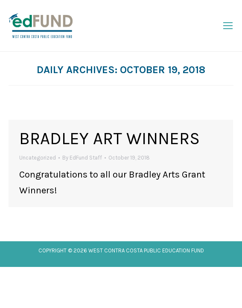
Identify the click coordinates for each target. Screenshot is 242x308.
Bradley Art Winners (109, 138)
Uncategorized (37, 157)
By (82, 157)
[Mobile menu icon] (227, 25)
